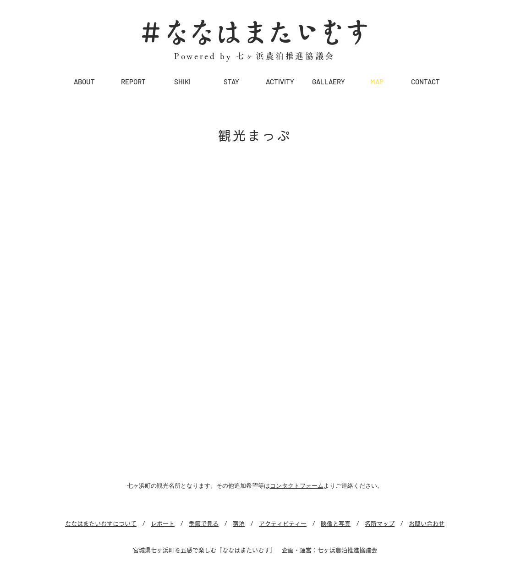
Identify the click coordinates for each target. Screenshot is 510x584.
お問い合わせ (426, 524)
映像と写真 (336, 524)
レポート (163, 524)
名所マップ (380, 524)
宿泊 (239, 524)
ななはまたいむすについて (101, 524)
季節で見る (204, 524)
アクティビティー (283, 524)
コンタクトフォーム (297, 485)
